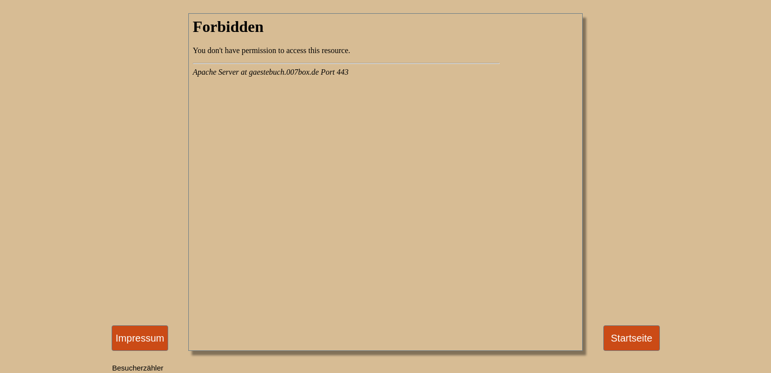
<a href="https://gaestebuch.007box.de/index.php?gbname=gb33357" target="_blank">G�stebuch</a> (346, 148)
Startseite (631, 338)
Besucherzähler (137, 368)
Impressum (140, 338)
